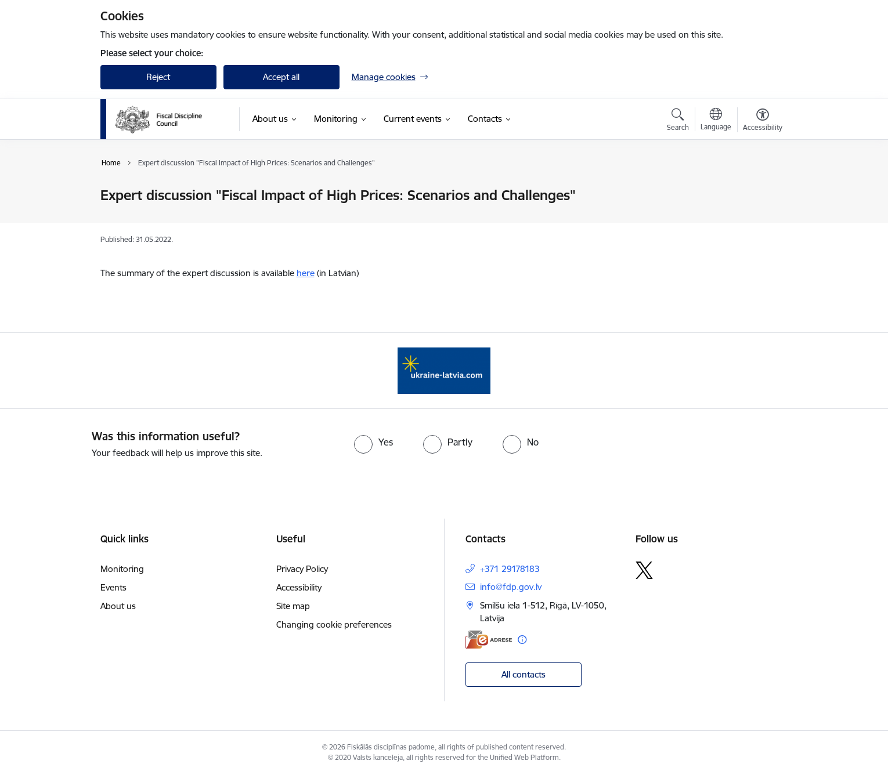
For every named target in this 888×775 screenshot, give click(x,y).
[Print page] (759, 190)
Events (113, 587)
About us (118, 605)
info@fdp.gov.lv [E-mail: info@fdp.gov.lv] (511, 586)
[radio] (373, 442)
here (306, 272)
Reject (158, 76)
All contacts (523, 674)
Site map (293, 605)
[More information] (522, 639)
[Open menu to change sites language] (716, 120)
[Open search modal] (678, 121)
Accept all (281, 76)
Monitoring (122, 568)
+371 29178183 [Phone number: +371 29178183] (510, 568)
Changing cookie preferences (334, 624)
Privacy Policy (302, 568)
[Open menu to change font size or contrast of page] (762, 121)
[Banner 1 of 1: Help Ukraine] (444, 369)
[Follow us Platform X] (644, 570)
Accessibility (299, 587)
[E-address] (488, 639)
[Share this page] (759, 219)
